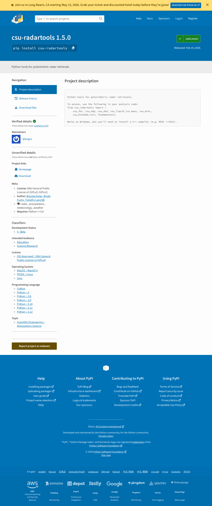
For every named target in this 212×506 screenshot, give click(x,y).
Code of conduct (169, 396)
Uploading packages (39, 391)
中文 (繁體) (142, 471)
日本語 (62, 471)
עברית (165, 471)
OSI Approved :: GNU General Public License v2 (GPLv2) (33, 258)
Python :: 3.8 (24, 296)
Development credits (126, 405)
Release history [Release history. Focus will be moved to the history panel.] (25, 98)
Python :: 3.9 (24, 300)
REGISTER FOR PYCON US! (184, 5)
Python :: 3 (23, 292)
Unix (19, 278)
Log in (179, 18)
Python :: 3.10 (25, 304)
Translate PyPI (126, 396)
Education (23, 242)
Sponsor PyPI (127, 400)
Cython (21, 289)
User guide (39, 396)
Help (138, 18)
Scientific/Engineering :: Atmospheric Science (31, 324)
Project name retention (39, 400)
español (42, 471)
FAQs (41, 405)
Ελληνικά (105, 471)
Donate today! (106, 436)
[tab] (34, 89)
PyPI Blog (83, 387)
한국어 (187, 471)
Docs (150, 18)
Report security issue (171, 391)
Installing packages (40, 387)
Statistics (84, 396)
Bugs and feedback (128, 387)
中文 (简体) (128, 471)
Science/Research (27, 246)
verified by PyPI (41, 125)
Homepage (22, 169)
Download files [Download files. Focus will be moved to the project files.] (25, 108)
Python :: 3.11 (25, 308)
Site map (106, 455)
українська (93, 471)
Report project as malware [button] (34, 346)
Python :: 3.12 (25, 312)
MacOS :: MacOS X (27, 270)
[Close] (207, 5)
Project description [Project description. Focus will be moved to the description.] (27, 89)
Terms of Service (169, 387)
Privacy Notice (169, 400)
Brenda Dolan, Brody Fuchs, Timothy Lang (34, 198)
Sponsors (164, 18)
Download (22, 176)
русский (155, 471)
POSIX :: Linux (25, 274)
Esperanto (175, 471)
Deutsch (116, 471)
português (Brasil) (77, 471)
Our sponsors (84, 405)
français (52, 471)
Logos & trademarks (84, 400)
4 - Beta (21, 232)
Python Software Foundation (104, 446)
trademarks (138, 442)
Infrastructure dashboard (83, 391)
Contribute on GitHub (126, 391)
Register (193, 18)
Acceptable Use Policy (169, 405)
